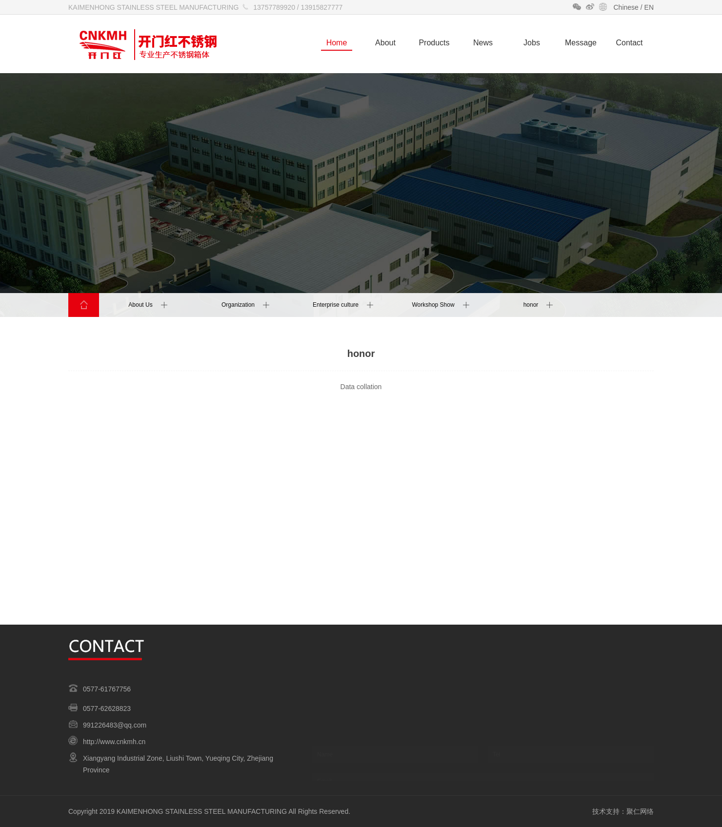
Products (434, 43)
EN (649, 7)
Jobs (531, 43)
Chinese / (629, 7)
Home (336, 43)
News (483, 43)
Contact (629, 43)
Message (581, 43)
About (385, 43)
